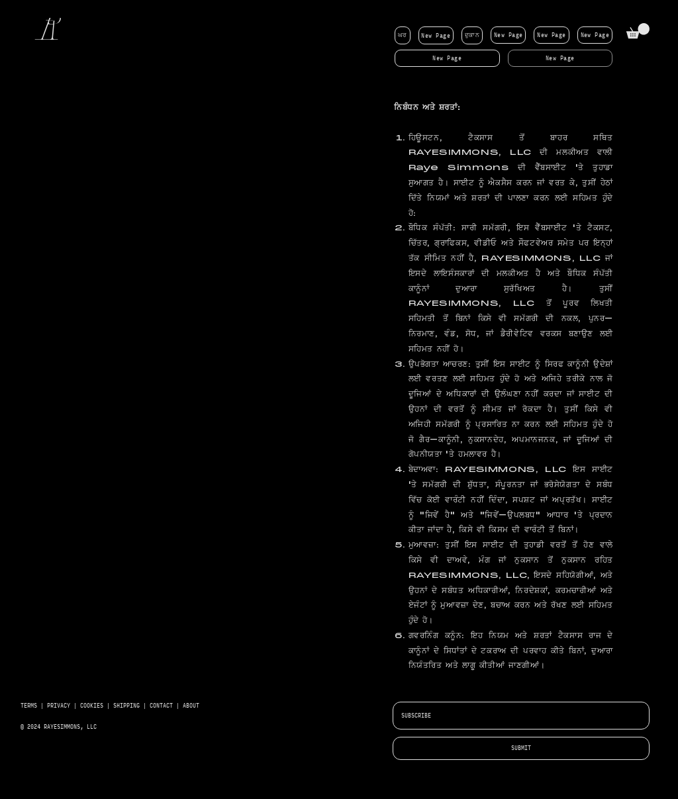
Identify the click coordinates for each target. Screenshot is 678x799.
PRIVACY (58, 705)
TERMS (29, 705)
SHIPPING (126, 705)
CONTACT (161, 705)
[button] (638, 30)
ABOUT (191, 705)
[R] (51, 31)
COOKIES (93, 705)
